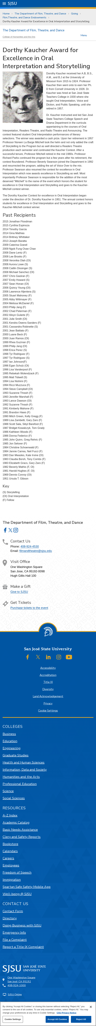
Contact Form (13, 911)
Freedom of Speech (17, 872)
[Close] (90, 1006)
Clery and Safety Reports (22, 837)
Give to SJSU (19, 591)
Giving (74, 13)
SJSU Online (15, 994)
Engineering (12, 748)
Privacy (48, 703)
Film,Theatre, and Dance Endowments (24, 17)
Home (6, 13)
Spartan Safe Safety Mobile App (27, 887)
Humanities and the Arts (21, 777)
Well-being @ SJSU (17, 894)
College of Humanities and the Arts (19, 37)
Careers (8, 858)
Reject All (81, 1019)
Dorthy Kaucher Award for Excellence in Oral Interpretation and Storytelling (46, 21)
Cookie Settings (48, 711)
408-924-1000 (16, 985)
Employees (11, 865)
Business (9, 734)
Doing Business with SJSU (22, 925)
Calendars (10, 851)
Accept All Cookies (57, 1019)
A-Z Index (10, 815)
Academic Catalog (16, 822)
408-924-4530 (30, 546)
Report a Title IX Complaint (23, 947)
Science (8, 791)
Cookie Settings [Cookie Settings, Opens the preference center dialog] (13, 1019)
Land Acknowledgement (48, 696)
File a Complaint (15, 940)
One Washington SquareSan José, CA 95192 (21, 979)
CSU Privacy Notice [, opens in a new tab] (66, 1013)
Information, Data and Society (25, 769)
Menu (84, 35)
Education (10, 741)
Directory (10, 918)
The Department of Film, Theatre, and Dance (40, 13)
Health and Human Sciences (23, 762)
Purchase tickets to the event (29, 607)
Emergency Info (14, 932)
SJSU (12, 3)
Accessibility (48, 668)
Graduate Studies (16, 755)
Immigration (12, 879)
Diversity (48, 689)
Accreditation (48, 675)
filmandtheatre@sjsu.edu (35, 551)
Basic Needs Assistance (20, 829)
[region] (48, 1014)
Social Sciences (14, 798)
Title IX (48, 682)
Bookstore (10, 844)
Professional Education (20, 784)
